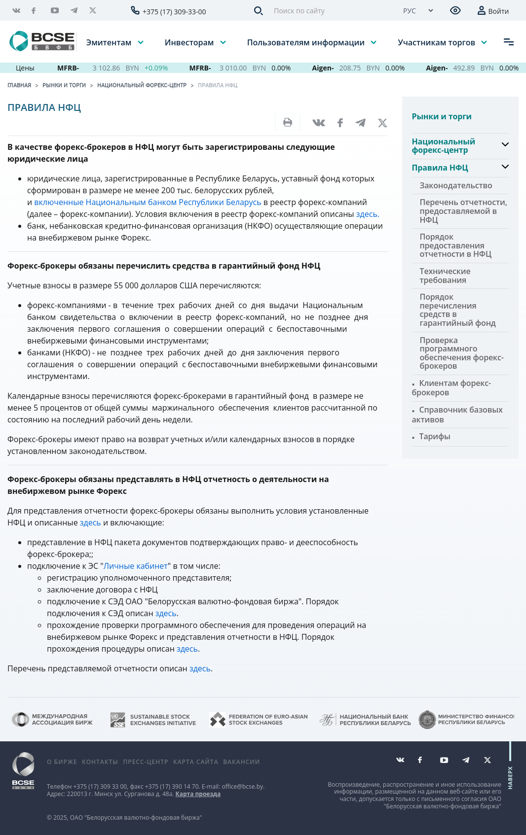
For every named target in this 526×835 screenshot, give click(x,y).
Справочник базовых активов (457, 414)
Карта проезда (198, 794)
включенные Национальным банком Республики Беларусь (147, 202)
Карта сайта (196, 762)
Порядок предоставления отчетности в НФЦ (455, 245)
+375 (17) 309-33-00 (174, 11)
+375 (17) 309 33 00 (100, 786)
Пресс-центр (145, 762)
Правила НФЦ (217, 85)
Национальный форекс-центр (142, 85)
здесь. (367, 214)
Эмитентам (110, 41)
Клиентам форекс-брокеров (451, 388)
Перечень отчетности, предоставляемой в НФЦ (463, 211)
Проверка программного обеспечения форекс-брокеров (462, 353)
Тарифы (435, 436)
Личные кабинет (136, 565)
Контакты (100, 762)
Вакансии (241, 762)
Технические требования (445, 275)
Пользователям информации (307, 41)
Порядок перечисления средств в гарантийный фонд (458, 309)
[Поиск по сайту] (329, 10)
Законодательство (456, 185)
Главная (19, 85)
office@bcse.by (242, 786)
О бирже (62, 762)
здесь (90, 522)
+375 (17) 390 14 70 (172, 786)
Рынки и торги (64, 85)
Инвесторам (190, 41)
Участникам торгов (437, 41)
